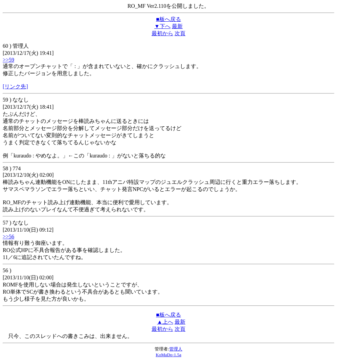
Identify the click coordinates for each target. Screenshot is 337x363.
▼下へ (162, 26)
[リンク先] (15, 86)
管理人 (175, 348)
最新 (177, 26)
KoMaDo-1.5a (168, 354)
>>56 (8, 236)
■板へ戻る (168, 19)
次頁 (180, 33)
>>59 (8, 60)
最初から (162, 33)
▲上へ (165, 322)
